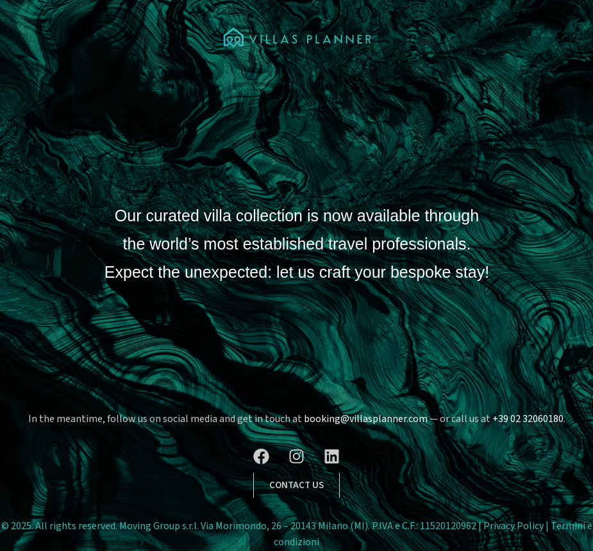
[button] (296, 485)
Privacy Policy (514, 526)
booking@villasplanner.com (366, 419)
